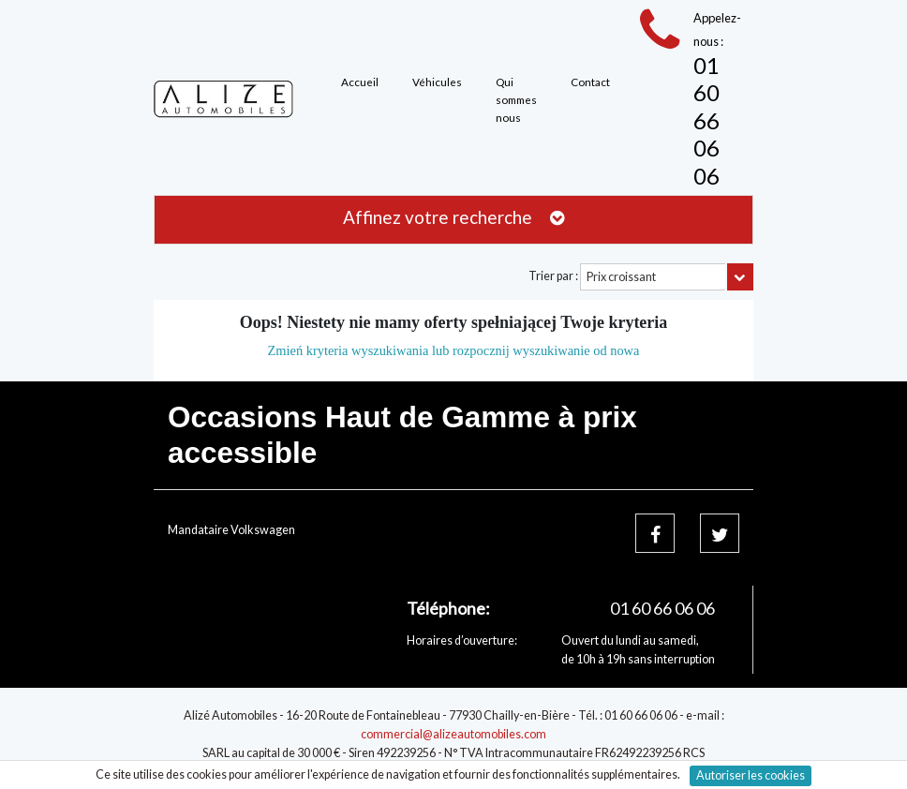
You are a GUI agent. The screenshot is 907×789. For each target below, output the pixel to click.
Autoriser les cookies (750, 775)
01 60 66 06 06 (706, 120)
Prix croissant (621, 277)
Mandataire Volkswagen (231, 530)
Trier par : (553, 276)
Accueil (360, 81)
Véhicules (437, 81)
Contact (590, 81)
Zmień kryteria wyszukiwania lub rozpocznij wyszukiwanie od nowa (454, 350)
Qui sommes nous (516, 99)
